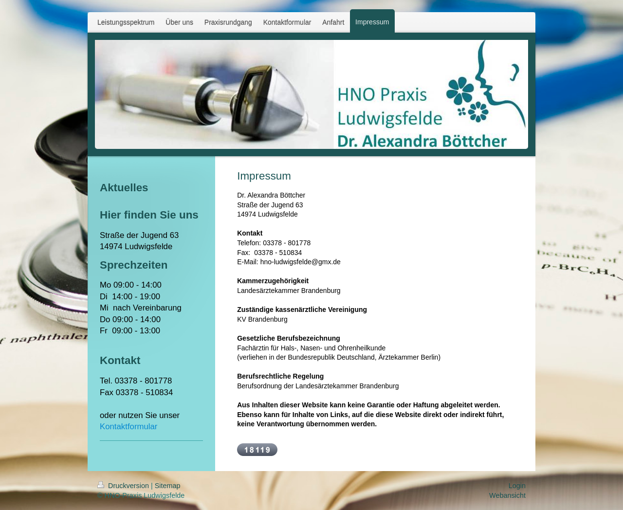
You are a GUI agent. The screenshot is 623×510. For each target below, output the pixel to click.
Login (517, 486)
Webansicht (507, 495)
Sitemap (168, 486)
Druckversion (124, 486)
